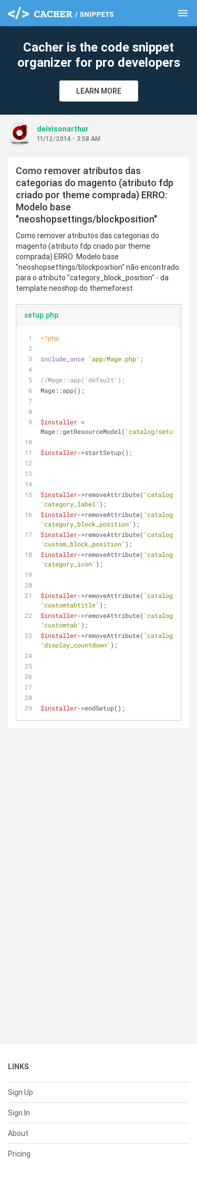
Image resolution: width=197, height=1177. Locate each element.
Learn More (98, 91)
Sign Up (20, 1092)
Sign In (19, 1113)
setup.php (41, 315)
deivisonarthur (63, 129)
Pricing (19, 1154)
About (18, 1133)
